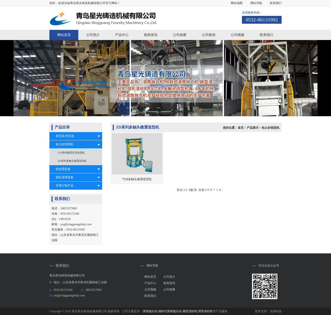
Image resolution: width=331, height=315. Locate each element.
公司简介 (169, 276)
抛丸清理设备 (64, 177)
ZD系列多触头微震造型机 (72, 160)
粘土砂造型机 (64, 144)
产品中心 (150, 283)
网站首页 (64, 35)
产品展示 (253, 127)
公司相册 (169, 289)
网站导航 (256, 3)
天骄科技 (276, 311)
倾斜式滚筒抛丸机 (170, 311)
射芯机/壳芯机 (65, 136)
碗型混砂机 (190, 311)
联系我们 (276, 3)
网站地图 (237, 3)
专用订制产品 (64, 185)
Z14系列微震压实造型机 (71, 152)
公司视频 (150, 289)
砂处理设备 (63, 169)
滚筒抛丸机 (150, 311)
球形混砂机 (205, 311)
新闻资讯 (169, 283)
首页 (241, 127)
